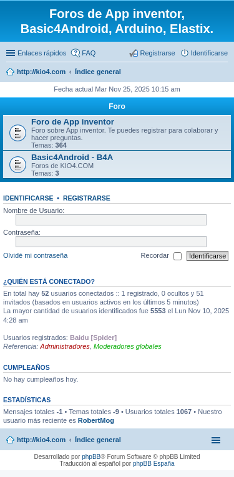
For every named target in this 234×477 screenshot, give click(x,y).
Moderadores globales (128, 346)
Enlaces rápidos (41, 53)
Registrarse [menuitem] (157, 53)
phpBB (91, 456)
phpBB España (154, 463)
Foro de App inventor (72, 121)
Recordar (161, 256)
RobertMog (96, 420)
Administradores (64, 346)
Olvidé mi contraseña (35, 255)
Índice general (98, 439)
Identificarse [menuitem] (209, 53)
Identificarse (28, 198)
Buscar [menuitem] (223, 73)
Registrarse (86, 198)
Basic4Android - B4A (72, 157)
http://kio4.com (41, 439)
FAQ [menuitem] (88, 53)
